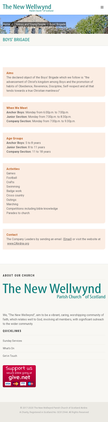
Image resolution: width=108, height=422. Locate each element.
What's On (8, 348)
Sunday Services (12, 340)
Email (67, 239)
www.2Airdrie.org (18, 243)
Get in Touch (10, 355)
